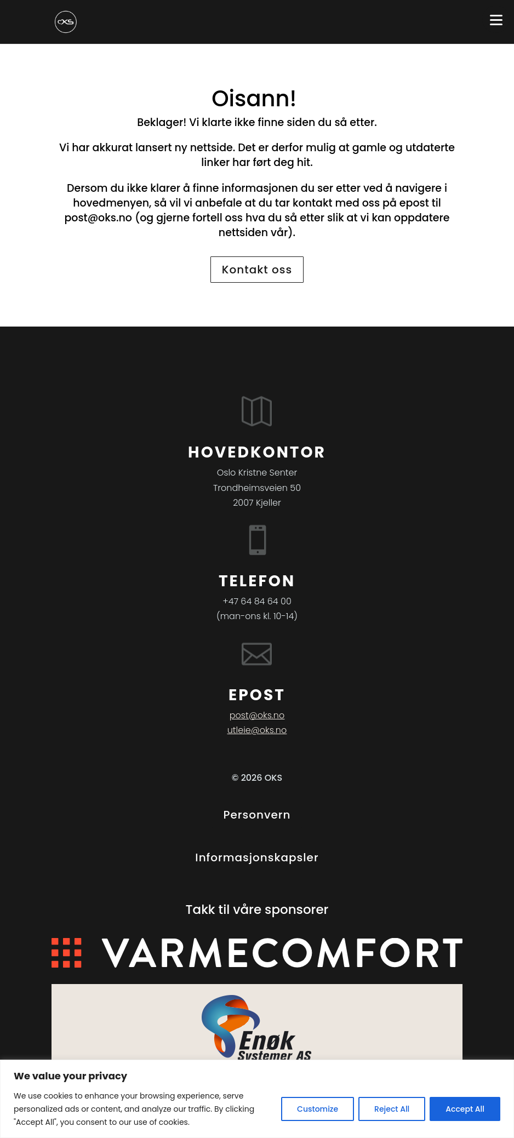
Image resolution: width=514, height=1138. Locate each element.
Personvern (257, 814)
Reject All (391, 1108)
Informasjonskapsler (256, 857)
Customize (317, 1108)
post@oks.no (98, 217)
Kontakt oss (257, 269)
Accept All (465, 1108)
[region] (257, 1099)
